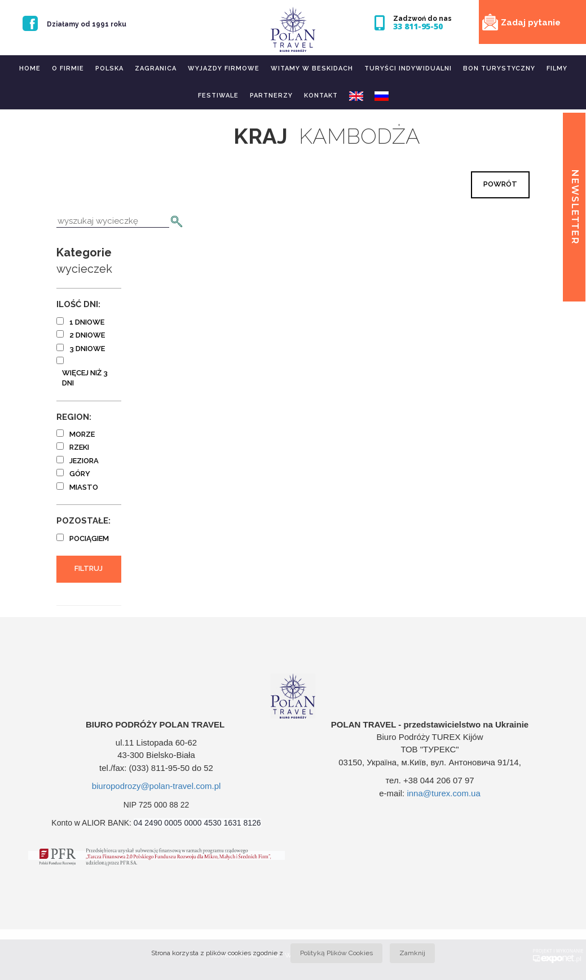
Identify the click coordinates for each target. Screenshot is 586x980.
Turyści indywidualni (408, 68)
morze (82, 434)
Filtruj (88, 568)
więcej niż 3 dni (85, 378)
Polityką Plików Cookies (336, 953)
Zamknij (412, 953)
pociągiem (89, 538)
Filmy (557, 68)
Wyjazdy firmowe (223, 68)
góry (79, 473)
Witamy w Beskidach (312, 68)
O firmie (68, 68)
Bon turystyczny (499, 68)
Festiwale (218, 95)
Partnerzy (271, 95)
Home (30, 68)
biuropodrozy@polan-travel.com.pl (156, 786)
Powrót (500, 184)
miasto (83, 487)
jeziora (84, 460)
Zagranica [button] (156, 68)
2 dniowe (87, 335)
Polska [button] (109, 68)
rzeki (79, 447)
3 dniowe (87, 348)
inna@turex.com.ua (443, 793)
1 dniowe (86, 322)
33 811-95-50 (418, 26)
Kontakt (321, 95)
